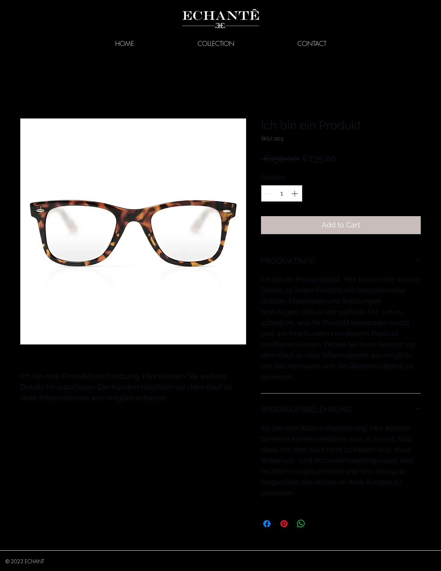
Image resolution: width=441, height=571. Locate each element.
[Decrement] (268, 193)
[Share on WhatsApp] (301, 523)
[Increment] (295, 193)
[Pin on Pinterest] (284, 523)
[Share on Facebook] (266, 523)
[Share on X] (318, 523)
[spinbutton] (282, 193)
